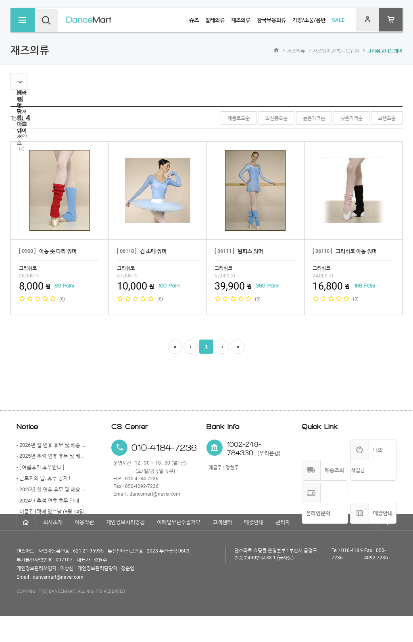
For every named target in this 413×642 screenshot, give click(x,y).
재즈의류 (296, 51)
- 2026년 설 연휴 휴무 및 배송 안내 (52, 445)
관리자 (282, 548)
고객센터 (222, 548)
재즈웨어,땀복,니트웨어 (336, 51)
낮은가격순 (347, 118)
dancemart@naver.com (154, 494)
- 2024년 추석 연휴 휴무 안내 (48, 501)
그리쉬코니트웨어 (385, 51)
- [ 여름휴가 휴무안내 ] (40, 467)
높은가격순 (306, 118)
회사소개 (53, 548)
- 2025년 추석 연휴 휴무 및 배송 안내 (52, 456)
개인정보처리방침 (125, 548)
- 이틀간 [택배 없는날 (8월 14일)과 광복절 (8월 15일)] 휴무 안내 (52, 512)
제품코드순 (224, 118)
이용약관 (84, 548)
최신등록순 (265, 118)
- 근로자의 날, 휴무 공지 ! (43, 478)
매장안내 (253, 548)
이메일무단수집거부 (178, 548)
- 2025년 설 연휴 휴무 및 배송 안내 (52, 489)
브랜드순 (385, 118)
